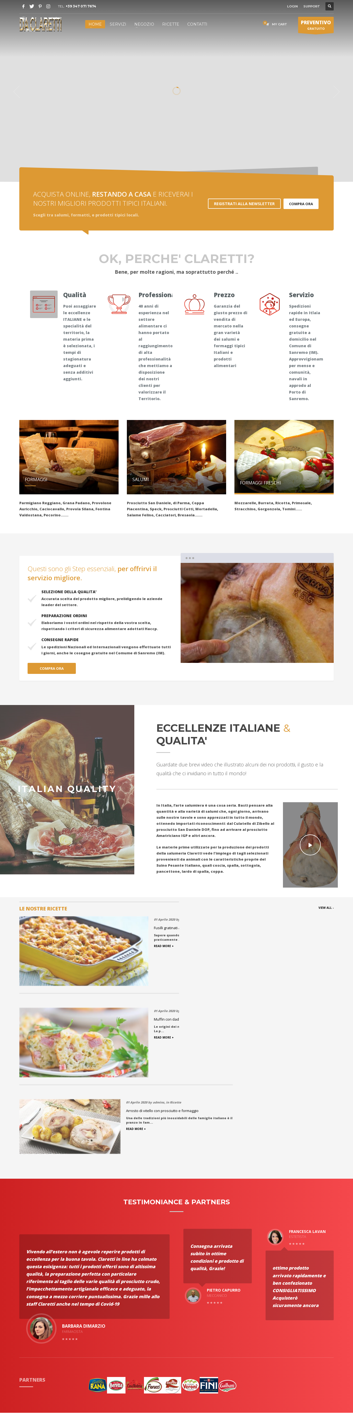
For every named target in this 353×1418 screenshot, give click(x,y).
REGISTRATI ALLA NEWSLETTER (244, 203)
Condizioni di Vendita (103, 1304)
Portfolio (28, 1297)
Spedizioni (92, 1297)
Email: (267, 1305)
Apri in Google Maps (282, 1340)
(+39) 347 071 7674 (285, 1299)
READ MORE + (265, 946)
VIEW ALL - (326, 908)
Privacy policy (95, 1310)
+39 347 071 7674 (81, 6)
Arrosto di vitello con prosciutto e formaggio (291, 927)
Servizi (25, 1310)
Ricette (89, 1290)
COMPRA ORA (301, 203)
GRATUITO (316, 26)
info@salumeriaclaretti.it (298, 1305)
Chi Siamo (28, 1290)
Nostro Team (95, 1317)
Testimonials (31, 1317)
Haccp (25, 1324)
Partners (27, 1304)
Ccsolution (214, 1392)
